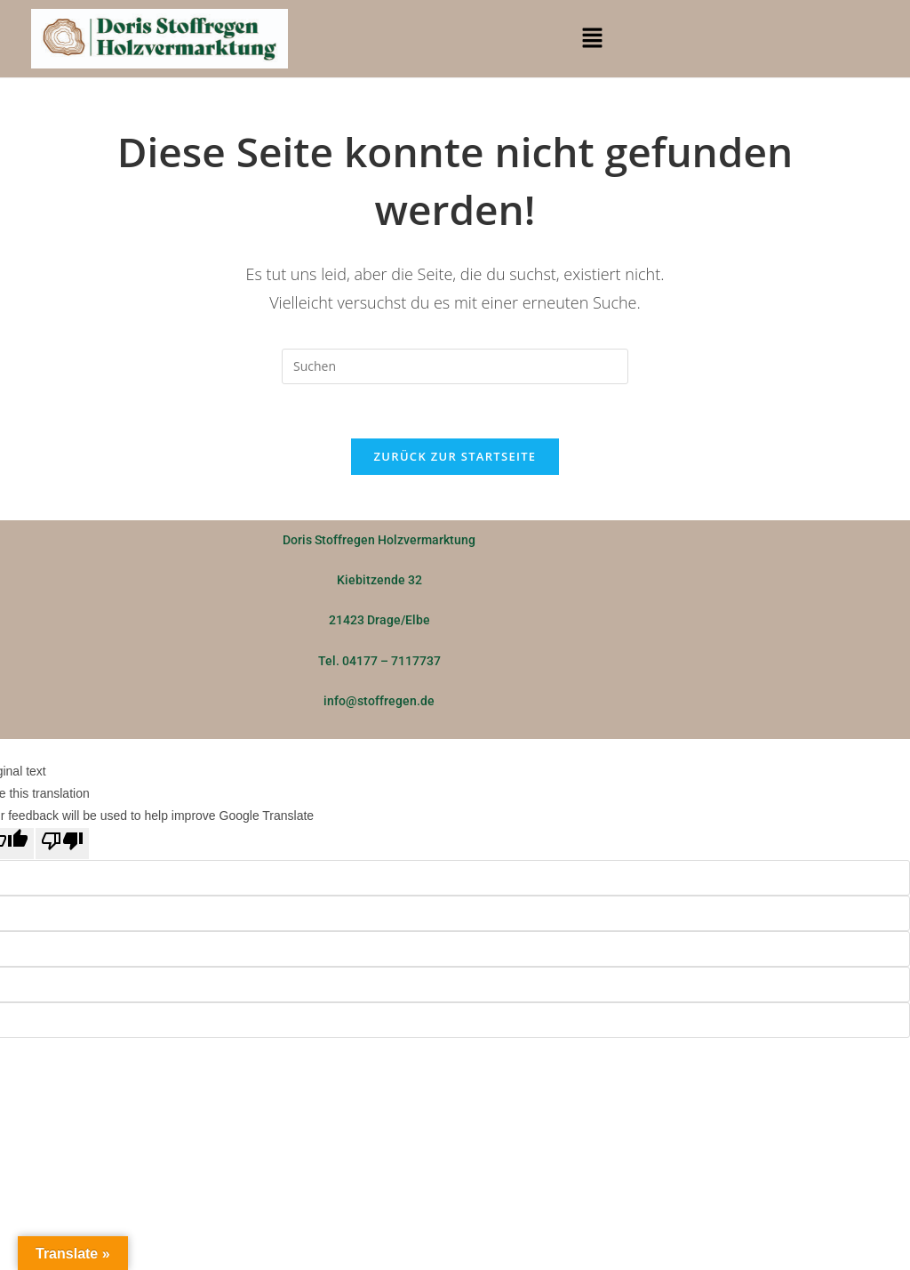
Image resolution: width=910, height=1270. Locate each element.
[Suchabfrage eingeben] (455, 366)
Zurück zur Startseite (455, 456)
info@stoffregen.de (379, 701)
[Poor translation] (62, 843)
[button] (592, 38)
